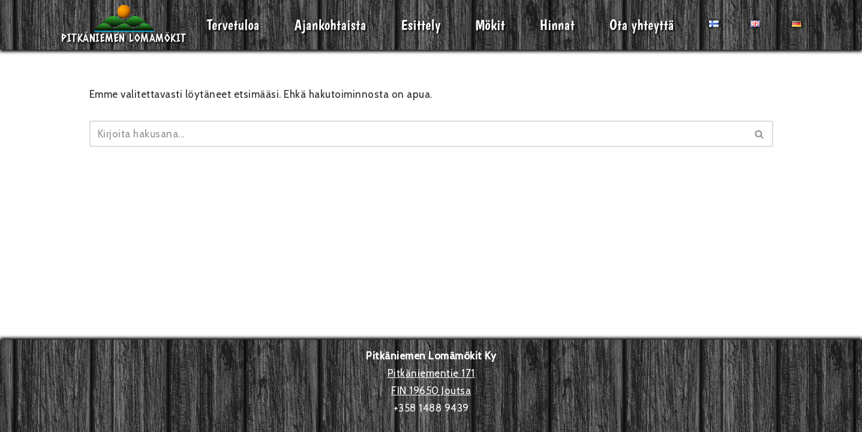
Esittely (421, 24)
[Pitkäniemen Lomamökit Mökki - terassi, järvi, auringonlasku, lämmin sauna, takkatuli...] (124, 25)
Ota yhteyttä (641, 24)
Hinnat (557, 24)
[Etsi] (417, 134)
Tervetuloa (233, 24)
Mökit (490, 24)
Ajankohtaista (331, 24)
